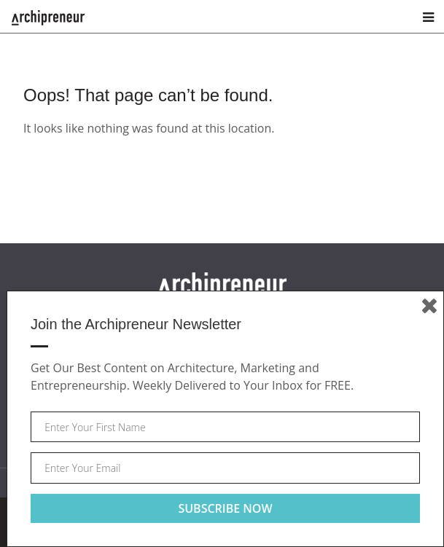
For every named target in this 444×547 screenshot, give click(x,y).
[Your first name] (225, 427)
